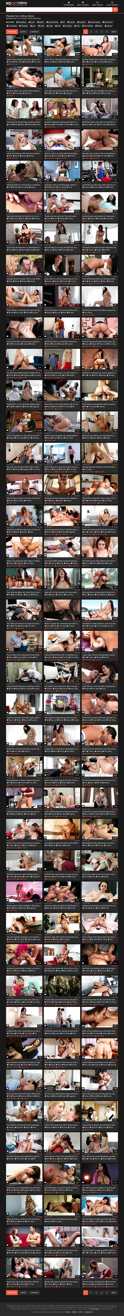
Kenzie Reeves (52, 221)
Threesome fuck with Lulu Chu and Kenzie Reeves (62, 216)
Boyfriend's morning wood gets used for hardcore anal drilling (24, 749)
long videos (112, 3)
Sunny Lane (25, 1067)
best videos (83, 3)
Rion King (63, 221)
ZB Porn (39, 120)
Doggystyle (69, 93)
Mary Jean (88, 1192)
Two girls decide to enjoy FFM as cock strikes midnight (24, 279)
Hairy (65, 156)
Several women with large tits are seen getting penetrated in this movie (62, 1219)
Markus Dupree (52, 1161)
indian (41, 22)
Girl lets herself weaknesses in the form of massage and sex (100, 780)
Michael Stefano (14, 973)
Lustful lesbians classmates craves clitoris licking (100, 1062)
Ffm (65, 375)
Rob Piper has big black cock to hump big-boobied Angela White (100, 968)
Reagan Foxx (13, 1286)
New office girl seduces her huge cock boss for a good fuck (24, 624)
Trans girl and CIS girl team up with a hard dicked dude (24, 122)
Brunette (71, 62)
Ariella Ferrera (89, 1286)
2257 (80, 1312)
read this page (94, 1309)
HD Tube (77, 88)
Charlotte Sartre (52, 660)
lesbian (72, 22)
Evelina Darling (89, 722)
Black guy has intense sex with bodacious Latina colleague (100, 436)
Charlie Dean (13, 722)
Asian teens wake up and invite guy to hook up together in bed (100, 874)
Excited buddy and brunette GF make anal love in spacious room (100, 216)
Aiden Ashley (13, 910)
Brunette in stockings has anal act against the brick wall (100, 373)
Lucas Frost (50, 534)
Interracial (28, 93)
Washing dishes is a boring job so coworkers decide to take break (24, 185)
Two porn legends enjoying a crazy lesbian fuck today (24, 937)
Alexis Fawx (88, 252)
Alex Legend (13, 660)
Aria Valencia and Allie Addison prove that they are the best (100, 561)
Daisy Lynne (51, 691)
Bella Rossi (50, 628)
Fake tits (29, 1253)
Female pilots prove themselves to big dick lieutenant (62, 1000)
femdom (82, 22)
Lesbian (25, 344)
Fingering (28, 62)
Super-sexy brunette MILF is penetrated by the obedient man (24, 247)
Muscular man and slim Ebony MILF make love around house (24, 467)
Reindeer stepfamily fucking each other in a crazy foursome (62, 122)
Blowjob (63, 62)
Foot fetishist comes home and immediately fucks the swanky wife (24, 1125)
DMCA (74, 1312)
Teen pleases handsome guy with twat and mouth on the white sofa (62, 718)
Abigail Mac (13, 1098)
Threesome (112, 814)
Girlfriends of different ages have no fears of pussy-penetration (24, 530)
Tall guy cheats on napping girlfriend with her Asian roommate (100, 1250)
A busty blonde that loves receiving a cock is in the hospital (24, 686)
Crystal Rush (89, 816)
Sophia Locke (51, 440)
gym (33, 26)
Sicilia (22, 785)
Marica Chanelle (62, 534)
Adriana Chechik (14, 942)
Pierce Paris (62, 158)
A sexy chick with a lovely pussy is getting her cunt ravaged (24, 342)
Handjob (72, 375)
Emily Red (96, 158)
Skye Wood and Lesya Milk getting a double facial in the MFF (100, 1156)
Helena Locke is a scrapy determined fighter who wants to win (62, 153)
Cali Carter (50, 566)
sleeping (24, 26)
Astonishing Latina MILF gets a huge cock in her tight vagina (100, 498)
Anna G (87, 158)
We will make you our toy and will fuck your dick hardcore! (62, 247)
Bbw (14, 406)
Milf (73, 406)
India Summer (13, 1067)
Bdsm (48, 626)
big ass (109, 26)
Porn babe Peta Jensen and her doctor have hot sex (62, 1250)
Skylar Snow (24, 660)
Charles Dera (51, 127)
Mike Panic (60, 628)
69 (64, 22)
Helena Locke (51, 158)
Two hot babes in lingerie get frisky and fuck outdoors (100, 1219)
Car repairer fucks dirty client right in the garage (62, 686)
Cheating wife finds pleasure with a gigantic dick (62, 498)
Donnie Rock (13, 158)
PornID (115, 276)
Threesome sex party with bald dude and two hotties (100, 812)
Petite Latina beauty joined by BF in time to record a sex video (100, 530)
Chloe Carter (101, 1286)
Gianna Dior (88, 64)
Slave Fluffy (13, 503)
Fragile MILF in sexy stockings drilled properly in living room (24, 404)
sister (42, 26)
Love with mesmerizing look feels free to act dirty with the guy (62, 91)
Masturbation (35, 1065)
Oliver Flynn (98, 1192)
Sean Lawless (62, 691)
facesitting (22, 22)
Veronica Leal (24, 722)
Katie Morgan (100, 1004)
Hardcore (27, 751)
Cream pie (102, 344)
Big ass (16, 250)
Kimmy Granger (100, 252)
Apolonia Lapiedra (90, 1224)
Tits (35, 1033)
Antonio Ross (13, 785)
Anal (10, 124)
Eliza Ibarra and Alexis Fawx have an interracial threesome (62, 1062)
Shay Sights (24, 1286)
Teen (111, 939)
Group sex (75, 124)
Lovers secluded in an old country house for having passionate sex (24, 436)
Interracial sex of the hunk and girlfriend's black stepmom (62, 1156)
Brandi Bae (88, 754)
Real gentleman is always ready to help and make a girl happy (24, 780)
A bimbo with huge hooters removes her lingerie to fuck (62, 874)
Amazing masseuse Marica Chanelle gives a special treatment (62, 530)
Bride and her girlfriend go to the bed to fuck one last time (100, 1031)
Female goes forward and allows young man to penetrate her (100, 310)
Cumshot (70, 218)
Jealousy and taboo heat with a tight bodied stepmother (24, 718)
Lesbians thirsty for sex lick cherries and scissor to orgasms (24, 812)
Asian (10, 62)
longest (35, 32)
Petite (28, 312)
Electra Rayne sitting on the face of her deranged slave (24, 498)
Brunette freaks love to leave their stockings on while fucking (100, 59)
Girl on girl (36, 62)
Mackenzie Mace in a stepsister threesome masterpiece (62, 342)
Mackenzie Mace (52, 346)
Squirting (113, 1065)
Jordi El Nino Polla (97, 284)
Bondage (111, 375)
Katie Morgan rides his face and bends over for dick (100, 1000)
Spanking (36, 438)
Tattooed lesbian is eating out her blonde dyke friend (24, 1219)
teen (78, 26)
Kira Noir (24, 566)
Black (30, 250)
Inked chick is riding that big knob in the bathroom (62, 59)
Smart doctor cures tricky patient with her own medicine (62, 404)
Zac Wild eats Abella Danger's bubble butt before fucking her (24, 373)
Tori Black (26, 942)
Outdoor (33, 187)
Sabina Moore (89, 409)
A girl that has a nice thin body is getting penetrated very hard (100, 686)
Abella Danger (13, 378)
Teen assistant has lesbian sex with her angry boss (24, 1062)
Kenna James (13, 566)
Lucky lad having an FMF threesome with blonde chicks (24, 153)
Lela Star (98, 346)
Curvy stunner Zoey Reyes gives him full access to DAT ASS (100, 937)
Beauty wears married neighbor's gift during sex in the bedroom (24, 906)
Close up (100, 845)
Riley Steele (73, 1004)
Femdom (28, 500)
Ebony (66, 971)
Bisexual (87, 720)
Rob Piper (99, 973)
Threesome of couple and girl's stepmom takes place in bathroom (100, 247)
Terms (67, 1312)
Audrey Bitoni (51, 190)
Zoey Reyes (88, 942)
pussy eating (95, 22)
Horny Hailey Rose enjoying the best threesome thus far (24, 655)
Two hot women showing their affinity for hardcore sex (100, 1282)
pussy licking (53, 22)
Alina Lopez (88, 628)
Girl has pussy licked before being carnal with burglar (62, 1094)
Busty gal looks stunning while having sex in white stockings (100, 592)
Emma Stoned (62, 816)
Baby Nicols (88, 534)
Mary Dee (100, 472)
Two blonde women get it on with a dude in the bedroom (62, 373)
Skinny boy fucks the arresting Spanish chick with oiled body (100, 1094)
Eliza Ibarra (61, 1067)
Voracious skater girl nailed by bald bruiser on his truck (62, 906)
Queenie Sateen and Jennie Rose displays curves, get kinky (24, 91)
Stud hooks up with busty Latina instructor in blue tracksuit (100, 185)
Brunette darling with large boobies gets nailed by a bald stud (100, 342)
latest (23, 32)
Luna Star (98, 660)
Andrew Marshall (14, 1036)
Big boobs (95, 187)
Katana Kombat (62, 284)
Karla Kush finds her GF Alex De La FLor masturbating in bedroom (24, 216)
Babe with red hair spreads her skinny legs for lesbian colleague (62, 592)
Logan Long (74, 284)
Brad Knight (61, 472)
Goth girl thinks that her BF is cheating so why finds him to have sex (62, 655)
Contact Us (88, 1312)
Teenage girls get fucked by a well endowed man (100, 467)
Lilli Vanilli (21, 628)
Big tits (56, 62)
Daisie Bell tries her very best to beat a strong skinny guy (24, 1250)
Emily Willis (50, 284)
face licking (88, 26)
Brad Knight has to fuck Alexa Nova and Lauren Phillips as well (62, 467)
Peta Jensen (62, 1255)
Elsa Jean (62, 378)
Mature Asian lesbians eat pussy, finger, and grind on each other (24, 59)
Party (104, 814)
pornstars (69, 3)
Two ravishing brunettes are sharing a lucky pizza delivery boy (100, 279)
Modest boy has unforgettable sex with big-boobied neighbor (24, 1188)
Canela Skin (89, 1130)
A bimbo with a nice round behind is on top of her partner (24, 1031)
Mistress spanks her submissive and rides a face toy (62, 624)
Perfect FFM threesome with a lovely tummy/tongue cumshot (62, 1125)
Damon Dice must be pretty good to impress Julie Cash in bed (24, 843)
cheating (68, 26)
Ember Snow (13, 64)
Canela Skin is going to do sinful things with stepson (100, 1125)
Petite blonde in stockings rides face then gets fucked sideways (24, 310)
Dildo (61, 438)
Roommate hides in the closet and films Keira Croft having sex (62, 310)
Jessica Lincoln (89, 315)
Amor (86, 284)
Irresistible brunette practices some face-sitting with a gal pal (100, 624)
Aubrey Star (50, 816)
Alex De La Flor (14, 221)
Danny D (60, 409)
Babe (16, 124)
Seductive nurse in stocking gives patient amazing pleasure (62, 185)
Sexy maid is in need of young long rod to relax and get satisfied (62, 279)
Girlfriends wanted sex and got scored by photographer (62, 1031)
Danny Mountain (62, 566)
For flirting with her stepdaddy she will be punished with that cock (100, 91)
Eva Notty (58, 503)
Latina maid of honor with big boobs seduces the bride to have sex (100, 655)
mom (33, 22)
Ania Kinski (50, 409)
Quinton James (65, 660)
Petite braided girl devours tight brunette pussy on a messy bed (62, 812)
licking (99, 26)
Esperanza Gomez (91, 503)
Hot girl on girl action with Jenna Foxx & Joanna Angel (62, 968)
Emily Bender (89, 221)
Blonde (53, 93)
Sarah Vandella (14, 1224)
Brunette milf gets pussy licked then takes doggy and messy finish (24, 1156)
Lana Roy (12, 1130)
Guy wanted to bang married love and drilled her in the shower (62, 843)
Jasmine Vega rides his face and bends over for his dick (62, 937)
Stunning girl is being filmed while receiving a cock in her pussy (100, 404)
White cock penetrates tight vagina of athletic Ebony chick (24, 561)
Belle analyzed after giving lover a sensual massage (100, 843)
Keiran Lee (103, 503)
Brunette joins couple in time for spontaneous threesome (100, 153)
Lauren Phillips (72, 472)
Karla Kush (25, 221)
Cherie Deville (51, 378)
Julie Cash (23, 848)
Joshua (87, 566)
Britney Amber (51, 879)
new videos (97, 3)
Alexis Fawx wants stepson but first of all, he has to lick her (62, 780)
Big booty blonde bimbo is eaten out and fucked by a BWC (24, 968)
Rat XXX (77, 57)
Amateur (87, 187)
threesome (108, 22)
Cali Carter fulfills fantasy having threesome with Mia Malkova (62, 561)
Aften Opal (12, 879)
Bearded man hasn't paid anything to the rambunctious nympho (24, 874)
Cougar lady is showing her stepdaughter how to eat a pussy (62, 749)
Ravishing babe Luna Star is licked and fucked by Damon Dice (62, 1188)
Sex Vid (39, 57)
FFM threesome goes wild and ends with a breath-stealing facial (100, 718)
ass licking (13, 26)
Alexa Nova (50, 472)
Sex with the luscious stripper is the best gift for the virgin (100, 1188)
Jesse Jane (50, 1004)
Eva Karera (23, 1192)
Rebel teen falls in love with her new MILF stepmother (100, 122)
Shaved (105, 1065)
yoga (51, 26)
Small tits (72, 156)
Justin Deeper (62, 785)
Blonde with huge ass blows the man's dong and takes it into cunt (62, 1282)
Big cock (49, 62)
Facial (112, 156)
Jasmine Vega (51, 942)
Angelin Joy (26, 1036)
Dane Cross (13, 1192)
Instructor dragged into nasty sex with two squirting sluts (24, 1000)
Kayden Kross (61, 1004)
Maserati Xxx (64, 1161)
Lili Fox (98, 816)
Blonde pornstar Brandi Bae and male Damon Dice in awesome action (100, 749)
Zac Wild (24, 378)
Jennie (11, 96)
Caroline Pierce (90, 472)
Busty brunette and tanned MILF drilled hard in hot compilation (24, 1094)
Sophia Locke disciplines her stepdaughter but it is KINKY (62, 436)
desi (58, 26)
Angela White (89, 973)
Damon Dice (99, 754)
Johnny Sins (62, 190)
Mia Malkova (74, 566)
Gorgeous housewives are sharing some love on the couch (100, 906)
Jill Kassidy (88, 660)
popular (12, 32)
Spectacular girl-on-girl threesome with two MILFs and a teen (24, 1282)
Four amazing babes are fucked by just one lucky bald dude (24, 592)
